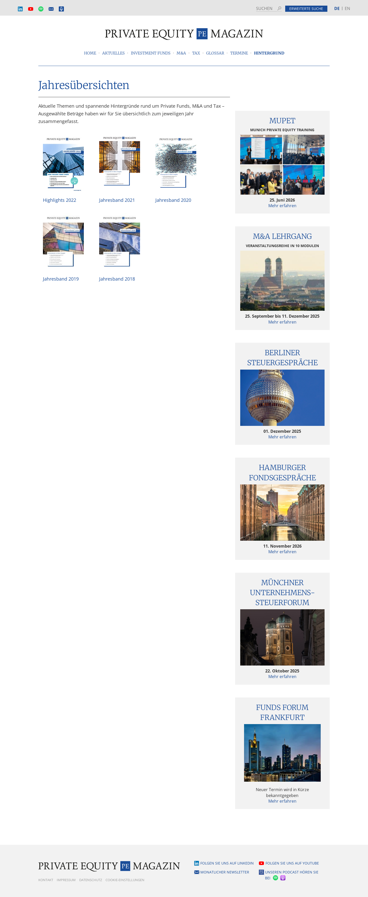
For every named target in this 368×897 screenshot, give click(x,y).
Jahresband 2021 (117, 200)
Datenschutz (90, 880)
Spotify (40, 9)
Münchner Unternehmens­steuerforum (282, 592)
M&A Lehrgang (282, 236)
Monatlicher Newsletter (51, 9)
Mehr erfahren (282, 205)
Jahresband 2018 (117, 279)
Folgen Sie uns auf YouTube (292, 863)
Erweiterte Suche (306, 8)
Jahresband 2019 (61, 279)
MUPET (282, 120)
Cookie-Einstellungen (125, 880)
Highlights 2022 (59, 200)
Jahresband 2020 (173, 200)
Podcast (61, 9)
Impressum (66, 880)
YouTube (30, 9)
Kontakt (45, 880)
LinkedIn (20, 9)
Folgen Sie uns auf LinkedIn (227, 863)
